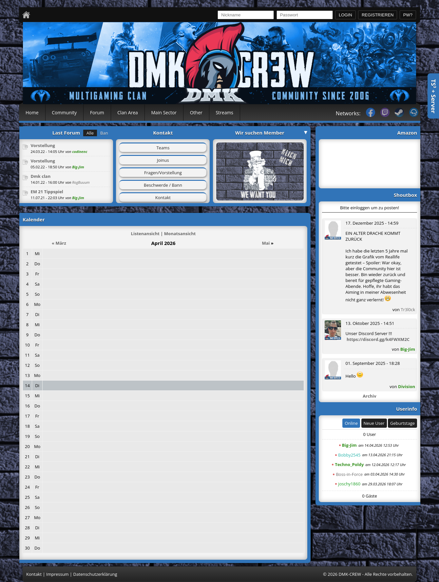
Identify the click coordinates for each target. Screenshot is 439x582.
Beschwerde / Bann (163, 185)
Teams (162, 148)
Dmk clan (40, 176)
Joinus (163, 160)
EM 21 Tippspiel (46, 192)
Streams (224, 112)
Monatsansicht (180, 233)
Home (32, 112)
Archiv (369, 396)
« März (59, 243)
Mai (266, 243)
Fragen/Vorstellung (163, 173)
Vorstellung (42, 145)
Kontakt (163, 197)
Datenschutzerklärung (95, 574)
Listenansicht (145, 233)
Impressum (57, 574)
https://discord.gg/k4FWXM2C (378, 339)
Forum (97, 112)
